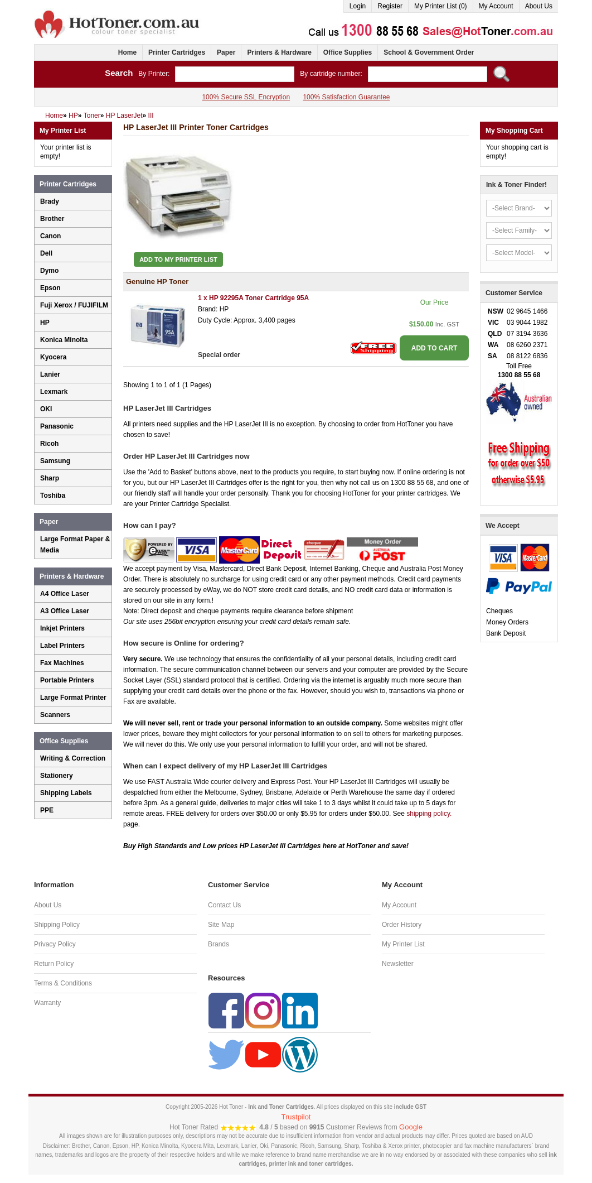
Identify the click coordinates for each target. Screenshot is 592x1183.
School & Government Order (429, 52)
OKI (46, 409)
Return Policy (54, 964)
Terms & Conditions (63, 983)
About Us (538, 6)
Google (411, 1127)
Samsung (55, 461)
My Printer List (403, 944)
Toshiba (52, 495)
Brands (218, 944)
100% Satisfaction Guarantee (346, 97)
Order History (401, 925)
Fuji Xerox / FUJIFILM (74, 305)
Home (127, 52)
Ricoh (49, 444)
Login (358, 6)
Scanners (55, 715)
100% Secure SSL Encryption (246, 97)
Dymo (49, 271)
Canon (50, 236)
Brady (49, 201)
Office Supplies (347, 52)
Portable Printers (67, 680)
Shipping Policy (57, 925)
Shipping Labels (66, 793)
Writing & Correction (72, 758)
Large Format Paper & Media (75, 544)
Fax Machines (62, 663)
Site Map (221, 925)
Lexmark (53, 392)
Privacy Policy (55, 944)
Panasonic (57, 426)
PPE (47, 810)
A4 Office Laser (64, 594)
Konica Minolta (64, 340)
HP (45, 322)
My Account (496, 6)
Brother (52, 219)
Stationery (56, 776)
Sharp (49, 478)
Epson (50, 288)
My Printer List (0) (440, 6)
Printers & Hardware (279, 52)
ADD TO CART (434, 348)
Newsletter (398, 964)
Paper (226, 52)
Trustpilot (296, 1117)
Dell (46, 253)
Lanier (50, 374)
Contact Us (224, 905)
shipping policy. (429, 813)
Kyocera (53, 357)
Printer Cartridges (176, 52)
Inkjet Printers (62, 628)
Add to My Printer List (178, 259)
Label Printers (62, 646)
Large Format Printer (73, 697)
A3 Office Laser (64, 611)
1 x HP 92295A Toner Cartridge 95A (253, 298)
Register (389, 6)
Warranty (47, 1003)
